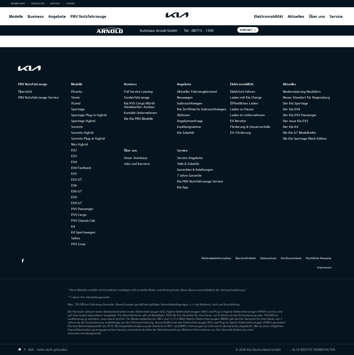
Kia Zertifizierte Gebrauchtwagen (201, 109)
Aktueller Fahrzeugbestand (197, 91)
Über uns (317, 16)
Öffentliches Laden (244, 103)
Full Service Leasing (138, 91)
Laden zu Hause (242, 109)
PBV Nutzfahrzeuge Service (38, 97)
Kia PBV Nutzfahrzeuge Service (200, 181)
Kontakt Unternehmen (140, 113)
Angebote (57, 16)
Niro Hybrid (79, 144)
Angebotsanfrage (190, 121)
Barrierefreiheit (246, 258)
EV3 (74, 156)
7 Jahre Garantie (189, 175)
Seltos (75, 238)
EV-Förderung (240, 132)
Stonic (75, 97)
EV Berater (238, 121)
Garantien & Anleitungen (195, 169)
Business (36, 16)
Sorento (77, 127)
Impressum (324, 267)
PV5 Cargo (78, 215)
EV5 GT (76, 179)
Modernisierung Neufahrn (302, 91)
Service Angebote (190, 158)
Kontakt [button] (55, 3)
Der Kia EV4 (291, 109)
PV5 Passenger (82, 209)
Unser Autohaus (135, 158)
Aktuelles (296, 16)
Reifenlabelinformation (216, 258)
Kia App (182, 187)
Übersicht (25, 91)
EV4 (74, 162)
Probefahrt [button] (18, 3)
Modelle (16, 16)
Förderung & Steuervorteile (250, 127)
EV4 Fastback (81, 168)
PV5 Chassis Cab (83, 220)
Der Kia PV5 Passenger (300, 115)
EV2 (74, 150)
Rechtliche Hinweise (318, 258)
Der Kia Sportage (295, 103)
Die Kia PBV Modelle (138, 118)
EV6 (74, 185)
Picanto (76, 91)
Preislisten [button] (37, 3)
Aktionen (183, 115)
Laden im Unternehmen (247, 115)
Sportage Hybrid (83, 121)
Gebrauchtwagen (189, 103)
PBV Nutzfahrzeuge (88, 16)
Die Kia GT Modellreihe (299, 132)
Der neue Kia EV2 (295, 121)
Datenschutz (268, 258)
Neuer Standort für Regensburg (306, 97)
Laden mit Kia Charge (246, 97)
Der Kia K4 (290, 127)
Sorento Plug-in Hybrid (88, 138)
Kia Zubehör (186, 132)
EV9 (74, 197)
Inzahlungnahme (189, 127)
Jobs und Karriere (137, 164)
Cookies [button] (70, 3)
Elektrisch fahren (242, 91)
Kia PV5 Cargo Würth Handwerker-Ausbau (139, 105)
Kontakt (246, 29)
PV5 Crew (78, 244)
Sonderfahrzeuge (136, 97)
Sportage (78, 109)
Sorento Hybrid (82, 132)
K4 (73, 226)
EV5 (74, 173)
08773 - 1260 (203, 30)
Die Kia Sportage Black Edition (305, 138)
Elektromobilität (268, 16)
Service (336, 16)
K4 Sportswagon (83, 232)
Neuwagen (185, 97)
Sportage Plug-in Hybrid (89, 115)
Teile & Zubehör (188, 164)
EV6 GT (76, 191)
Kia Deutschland (291, 258)
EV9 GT (76, 203)
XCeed (75, 103)
